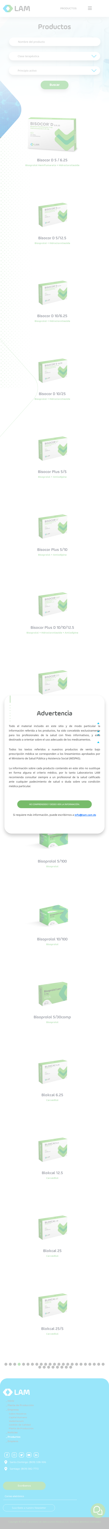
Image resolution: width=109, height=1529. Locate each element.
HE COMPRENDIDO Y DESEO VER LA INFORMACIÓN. (54, 804)
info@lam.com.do (85, 815)
